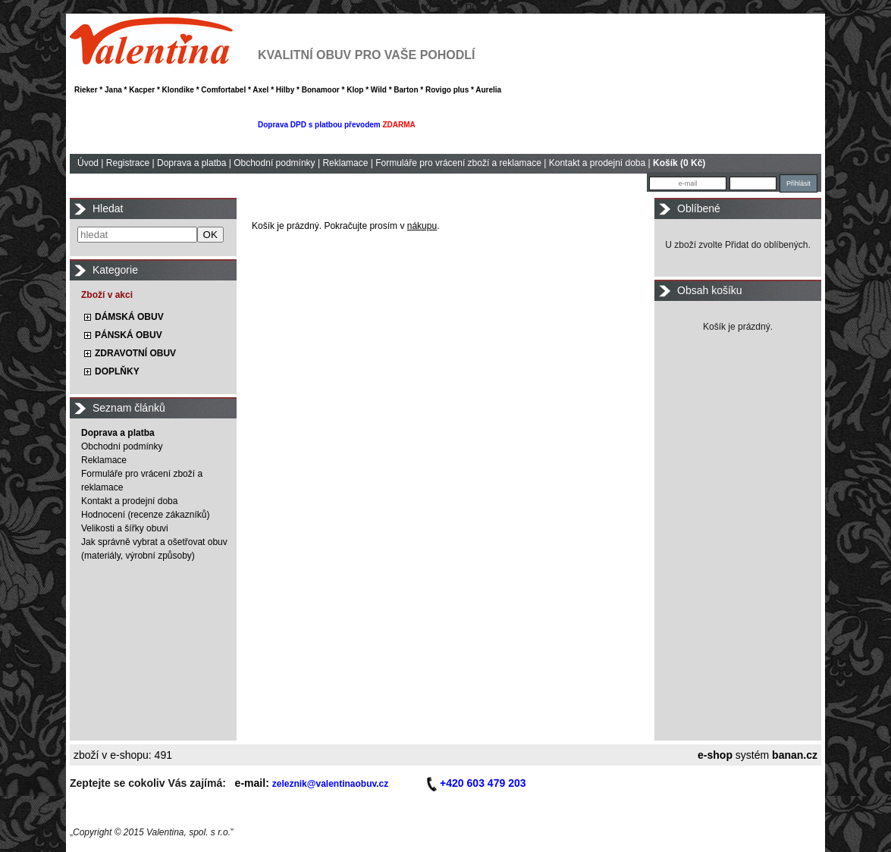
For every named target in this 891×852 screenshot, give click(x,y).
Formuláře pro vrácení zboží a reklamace (458, 163)
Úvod (88, 163)
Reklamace (345, 163)
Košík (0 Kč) (679, 163)
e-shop (715, 755)
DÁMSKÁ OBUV (129, 317)
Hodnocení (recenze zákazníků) (145, 514)
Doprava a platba (191, 163)
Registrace (127, 163)
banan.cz (794, 755)
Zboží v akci (107, 295)
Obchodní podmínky (274, 163)
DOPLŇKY (117, 371)
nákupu (422, 226)
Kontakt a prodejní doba (597, 163)
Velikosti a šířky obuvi (124, 528)
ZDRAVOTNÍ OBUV (135, 353)
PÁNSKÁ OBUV (128, 335)
